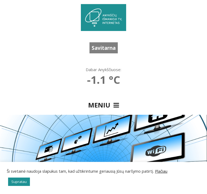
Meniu (103, 105)
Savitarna (104, 47)
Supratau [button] (19, 181)
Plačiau (161, 171)
